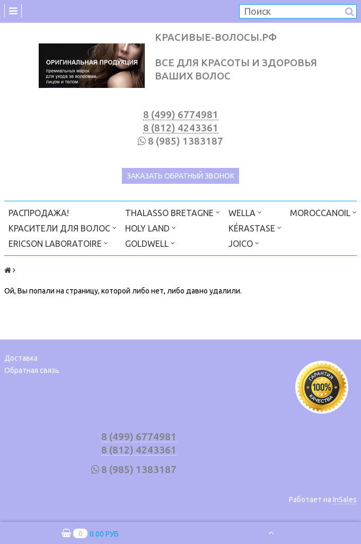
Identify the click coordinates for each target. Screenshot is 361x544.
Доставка (21, 358)
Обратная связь (31, 370)
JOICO (243, 242)
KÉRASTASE (254, 227)
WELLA (245, 212)
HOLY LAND (150, 227)
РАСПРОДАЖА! (38, 213)
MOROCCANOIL (323, 212)
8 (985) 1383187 (185, 141)
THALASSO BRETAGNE (172, 212)
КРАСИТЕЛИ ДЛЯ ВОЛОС (62, 227)
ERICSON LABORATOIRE (58, 242)
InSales (345, 499)
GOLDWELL (150, 242)
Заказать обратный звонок (180, 176)
